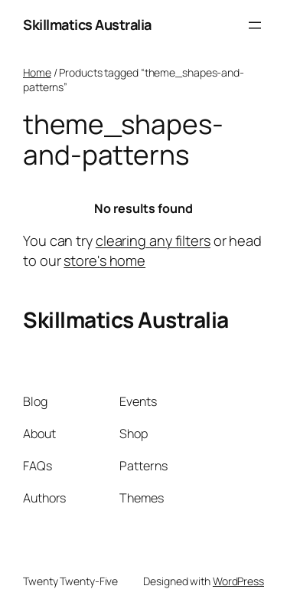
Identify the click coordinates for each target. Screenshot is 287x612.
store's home (104, 260)
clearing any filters (153, 240)
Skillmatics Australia (87, 24)
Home (37, 72)
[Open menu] (255, 25)
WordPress (238, 581)
